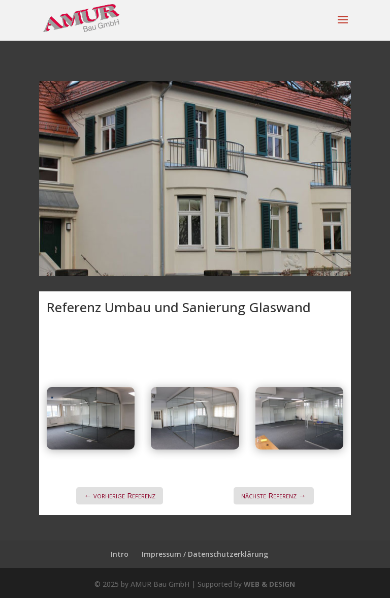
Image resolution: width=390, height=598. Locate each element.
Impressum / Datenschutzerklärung (205, 554)
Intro (119, 554)
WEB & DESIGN (269, 584)
